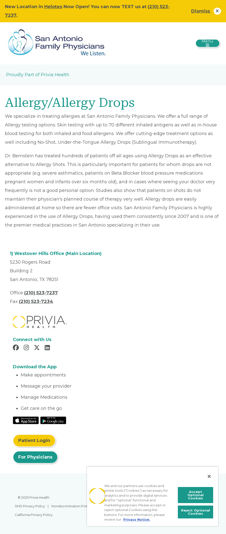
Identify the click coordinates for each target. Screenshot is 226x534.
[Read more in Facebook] (16, 348)
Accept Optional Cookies (195, 495)
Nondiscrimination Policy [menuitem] (71, 506)
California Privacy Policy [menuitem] (34, 515)
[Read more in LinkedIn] (48, 348)
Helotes (53, 6)
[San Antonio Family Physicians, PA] (57, 43)
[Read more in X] (37, 348)
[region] (152, 496)
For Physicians (35, 457)
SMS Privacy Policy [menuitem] (30, 506)
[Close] (209, 476)
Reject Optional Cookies (195, 511)
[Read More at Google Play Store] (53, 420)
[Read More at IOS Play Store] (26, 420)
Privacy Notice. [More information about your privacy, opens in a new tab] (136, 519)
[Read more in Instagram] (27, 348)
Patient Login (34, 440)
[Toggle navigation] (207, 43)
